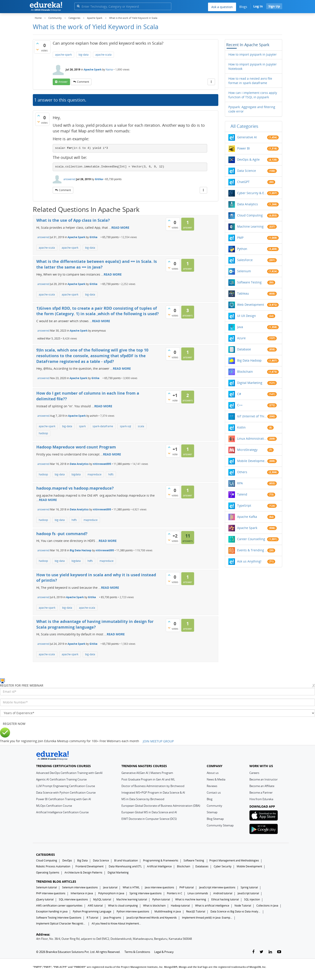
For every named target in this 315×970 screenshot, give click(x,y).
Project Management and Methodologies (234, 860)
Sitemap (212, 812)
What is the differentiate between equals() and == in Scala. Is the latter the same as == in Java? (96, 264)
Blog (209, 799)
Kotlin (241, 427)
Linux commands (197, 893)
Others (242, 472)
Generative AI (247, 137)
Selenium (244, 271)
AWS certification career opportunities (59, 905)
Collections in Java (267, 905)
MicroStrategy (247, 450)
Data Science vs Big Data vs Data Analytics (235, 911)
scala (141, 426)
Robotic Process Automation (53, 866)
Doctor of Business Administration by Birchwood (152, 786)
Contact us (214, 792)
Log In (258, 6)
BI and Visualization (126, 860)
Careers (254, 773)
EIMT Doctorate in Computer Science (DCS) (149, 819)
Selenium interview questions (80, 887)
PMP (240, 237)
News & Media (216, 779)
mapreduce (95, 474)
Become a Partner (261, 792)
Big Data (82, 860)
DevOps (67, 860)
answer (63, 82)
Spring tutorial (249, 887)
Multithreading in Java (167, 911)
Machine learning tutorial (131, 899)
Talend (242, 494)
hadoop (43, 433)
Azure (241, 338)
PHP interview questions (50, 893)
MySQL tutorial (102, 899)
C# (239, 394)
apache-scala (103, 54)
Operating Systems (47, 872)
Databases (201, 866)
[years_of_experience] (157, 713)
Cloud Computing (250, 215)
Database (244, 349)
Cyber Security (222, 866)
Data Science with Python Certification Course (66, 792)
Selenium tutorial (46, 887)
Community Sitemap (220, 825)
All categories (244, 126)
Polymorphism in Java (111, 893)
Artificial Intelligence (159, 866)
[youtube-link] (279, 952)
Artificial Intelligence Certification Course (62, 812)
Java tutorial (110, 887)
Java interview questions (159, 887)
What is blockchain (154, 905)
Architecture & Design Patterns (83, 872)
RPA (240, 483)
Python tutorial (161, 899)
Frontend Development (89, 866)
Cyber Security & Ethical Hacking (252, 193)
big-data (84, 54)
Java (240, 327)
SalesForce (245, 260)
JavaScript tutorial (248, 893)
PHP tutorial (186, 887)
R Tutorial (92, 917)
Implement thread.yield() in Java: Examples (207, 917)
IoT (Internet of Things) (252, 416)
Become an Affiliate (261, 786)
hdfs (111, 474)
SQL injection (252, 899)
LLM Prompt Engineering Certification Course (65, 786)
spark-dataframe (103, 426)
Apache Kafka (247, 517)
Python (242, 249)
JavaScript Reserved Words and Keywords (151, 917)
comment (83, 82)
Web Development (250, 304)
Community (214, 806)
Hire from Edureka (261, 799)
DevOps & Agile (248, 159)
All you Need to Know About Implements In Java (117, 923)
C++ (240, 405)
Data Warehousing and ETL (125, 866)
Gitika (99, 179)
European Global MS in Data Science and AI (149, 812)
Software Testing (249, 282)
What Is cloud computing (123, 905)
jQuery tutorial (45, 899)
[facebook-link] (253, 952)
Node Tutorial (242, 905)
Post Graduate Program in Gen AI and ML (148, 779)
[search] (78, 6)
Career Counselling (251, 539)
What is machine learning (190, 899)
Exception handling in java (52, 911)
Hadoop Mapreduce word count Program (76, 447)
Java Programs (112, 917)
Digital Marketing (249, 383)
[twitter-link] (261, 952)
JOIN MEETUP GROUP (158, 741)
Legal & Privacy (164, 952)
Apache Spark (93, 69)
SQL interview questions (73, 899)
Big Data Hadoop (80, 550)
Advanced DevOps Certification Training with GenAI (69, 773)
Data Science (246, 171)
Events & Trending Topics (252, 550)
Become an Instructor (263, 779)
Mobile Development (252, 461)
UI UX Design (246, 316)
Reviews (212, 786)
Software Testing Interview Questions (58, 917)
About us (213, 773)
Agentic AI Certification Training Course (61, 779)
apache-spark (63, 54)
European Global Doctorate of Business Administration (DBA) (160, 806)
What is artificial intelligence (212, 905)
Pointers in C (174, 893)
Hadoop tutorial (180, 905)
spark (82, 426)
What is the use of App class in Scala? (73, 220)
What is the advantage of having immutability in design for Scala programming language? (95, 624)
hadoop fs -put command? (62, 533)
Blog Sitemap (215, 819)
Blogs (243, 7)
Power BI (243, 148)
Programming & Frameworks (160, 860)
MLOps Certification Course (54, 806)
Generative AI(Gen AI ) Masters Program (147, 773)
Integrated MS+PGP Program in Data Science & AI (153, 792)
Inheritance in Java (82, 893)
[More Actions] (211, 82)
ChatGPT (243, 182)
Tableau (243, 293)
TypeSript (244, 505)
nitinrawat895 (102, 464)
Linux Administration (252, 438)
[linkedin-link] (270, 952)
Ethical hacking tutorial (225, 899)
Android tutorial (222, 893)
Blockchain (245, 371)
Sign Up (274, 6)
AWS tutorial (95, 905)
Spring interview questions (146, 893)
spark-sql (125, 426)
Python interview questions (133, 911)
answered (69, 179)
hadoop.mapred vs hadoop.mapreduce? (75, 488)
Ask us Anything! (249, 561)
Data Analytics (79, 464)
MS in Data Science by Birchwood (142, 799)
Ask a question (222, 7)
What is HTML (131, 887)
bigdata (76, 474)
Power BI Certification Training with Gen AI (63, 799)
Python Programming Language (92, 911)
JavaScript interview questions (217, 887)
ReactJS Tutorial (195, 911)
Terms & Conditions (137, 952)
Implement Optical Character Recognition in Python (61, 923)
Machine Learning (250, 226)
